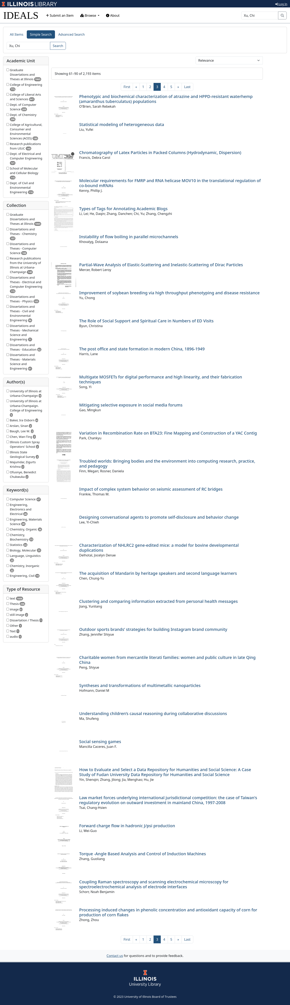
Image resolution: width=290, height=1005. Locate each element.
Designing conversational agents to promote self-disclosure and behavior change (159, 517)
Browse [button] (88, 15)
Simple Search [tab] (41, 34)
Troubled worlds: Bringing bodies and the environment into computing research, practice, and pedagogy (167, 463)
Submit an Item (60, 15)
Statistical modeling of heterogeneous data (121, 124)
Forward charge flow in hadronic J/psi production (127, 825)
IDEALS (20, 15)
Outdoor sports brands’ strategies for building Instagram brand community (153, 629)
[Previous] (136, 87)
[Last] (187, 87)
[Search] (259, 15)
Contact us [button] (115, 955)
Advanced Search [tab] (71, 34)
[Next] (178, 87)
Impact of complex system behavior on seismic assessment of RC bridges (151, 489)
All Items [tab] (16, 34)
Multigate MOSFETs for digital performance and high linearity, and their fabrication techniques (160, 379)
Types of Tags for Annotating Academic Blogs (123, 208)
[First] (127, 87)
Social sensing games (100, 741)
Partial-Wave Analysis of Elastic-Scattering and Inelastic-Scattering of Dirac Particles (161, 264)
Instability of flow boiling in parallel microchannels (128, 236)
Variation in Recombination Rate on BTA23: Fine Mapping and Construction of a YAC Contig (168, 433)
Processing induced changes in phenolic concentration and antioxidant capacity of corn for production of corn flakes (168, 912)
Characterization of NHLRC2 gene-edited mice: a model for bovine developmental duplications (159, 547)
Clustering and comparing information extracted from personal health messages (158, 601)
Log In (281, 4)
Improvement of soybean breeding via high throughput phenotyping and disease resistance (169, 293)
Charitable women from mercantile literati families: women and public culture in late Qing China (167, 660)
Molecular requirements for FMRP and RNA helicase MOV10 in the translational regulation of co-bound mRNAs (170, 183)
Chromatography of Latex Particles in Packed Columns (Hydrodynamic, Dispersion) (160, 152)
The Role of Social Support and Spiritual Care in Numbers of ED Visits (146, 321)
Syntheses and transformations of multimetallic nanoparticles (140, 685)
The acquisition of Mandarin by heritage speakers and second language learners (158, 573)
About (113, 15)
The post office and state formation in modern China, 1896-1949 (142, 349)
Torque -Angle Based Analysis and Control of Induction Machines (142, 854)
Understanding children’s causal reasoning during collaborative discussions (153, 713)
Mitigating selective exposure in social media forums (131, 405)
